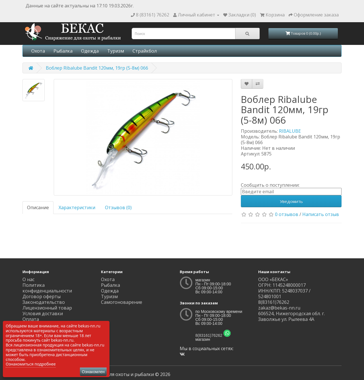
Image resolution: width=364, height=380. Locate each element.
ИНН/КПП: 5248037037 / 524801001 (284, 294)
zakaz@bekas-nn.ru (279, 308)
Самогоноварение (121, 302)
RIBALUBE (290, 131)
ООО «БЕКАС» (273, 279)
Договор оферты (41, 296)
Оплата (30, 319)
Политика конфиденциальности (47, 288)
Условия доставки (42, 313)
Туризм (115, 51)
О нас (28, 279)
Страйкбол (145, 51)
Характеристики (77, 207)
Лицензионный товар (47, 308)
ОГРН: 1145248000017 (282, 285)
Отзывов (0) (118, 207)
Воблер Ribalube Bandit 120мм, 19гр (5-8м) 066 (97, 68)
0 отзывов (286, 214)
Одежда (90, 51)
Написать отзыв (320, 214)
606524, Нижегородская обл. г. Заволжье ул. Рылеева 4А (291, 316)
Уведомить (291, 201)
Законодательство (43, 302)
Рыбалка (63, 51)
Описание (38, 207)
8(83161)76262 (208, 335)
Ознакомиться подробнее (31, 364)
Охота (38, 51)
